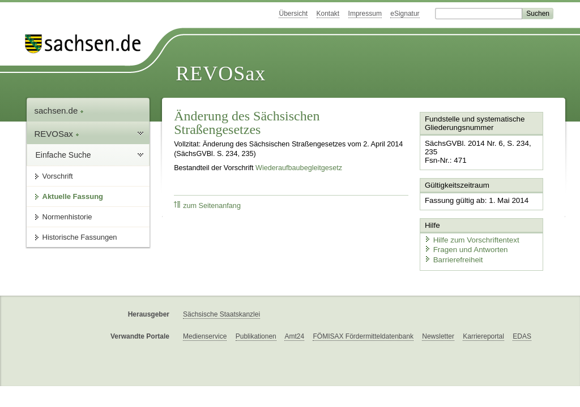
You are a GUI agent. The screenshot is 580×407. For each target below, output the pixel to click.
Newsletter (438, 333)
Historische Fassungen (79, 237)
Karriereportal (483, 333)
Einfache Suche (63, 154)
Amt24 (294, 333)
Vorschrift (57, 176)
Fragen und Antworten (464, 247)
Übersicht (293, 14)
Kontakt (328, 14)
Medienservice (205, 333)
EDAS (522, 333)
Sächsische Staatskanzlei (221, 311)
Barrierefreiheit (452, 257)
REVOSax (221, 73)
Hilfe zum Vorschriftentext (469, 237)
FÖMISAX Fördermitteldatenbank (363, 333)
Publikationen (256, 333)
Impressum (365, 14)
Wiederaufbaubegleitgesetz (298, 168)
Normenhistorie (67, 217)
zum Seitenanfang (207, 205)
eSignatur (404, 14)
